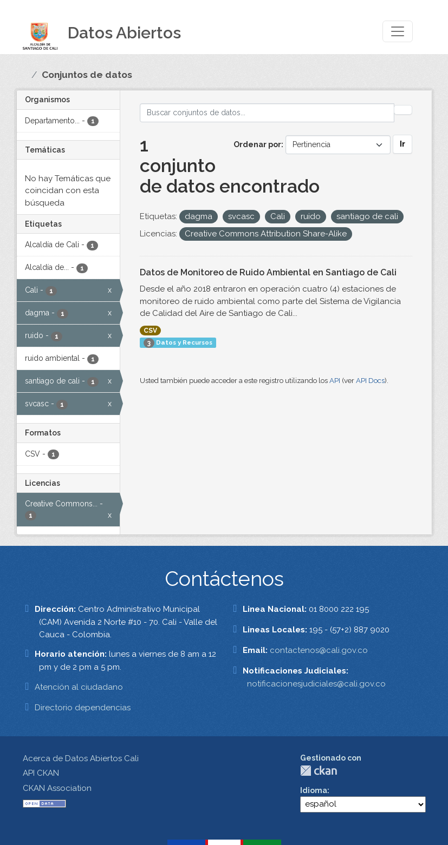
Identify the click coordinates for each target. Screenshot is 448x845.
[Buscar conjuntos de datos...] (267, 112)
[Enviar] (403, 110)
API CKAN (41, 773)
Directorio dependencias (83, 707)
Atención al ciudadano (79, 687)
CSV (150, 330)
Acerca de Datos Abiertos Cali (81, 758)
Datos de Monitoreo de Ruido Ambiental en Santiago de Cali (268, 272)
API (334, 381)
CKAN (318, 770)
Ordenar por (257, 144)
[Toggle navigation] (397, 31)
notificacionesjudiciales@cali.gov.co (316, 684)
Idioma (313, 790)
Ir (402, 144)
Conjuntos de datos (87, 74)
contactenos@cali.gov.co (319, 650)
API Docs (370, 381)
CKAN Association (57, 788)
